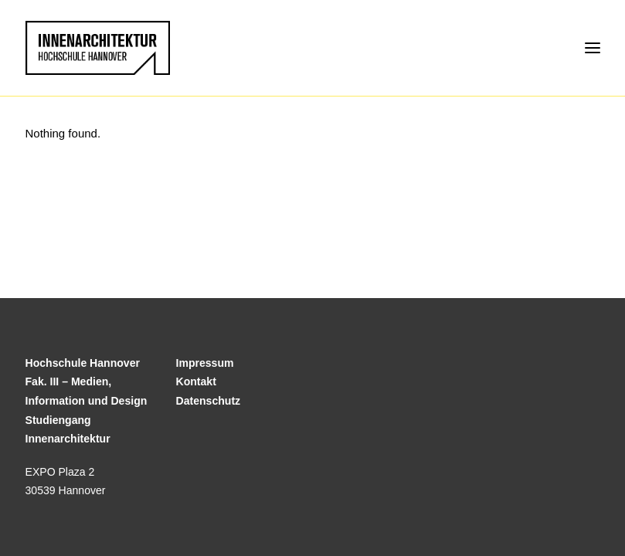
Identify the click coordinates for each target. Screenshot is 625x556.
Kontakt (196, 381)
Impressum (205, 363)
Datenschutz (208, 401)
